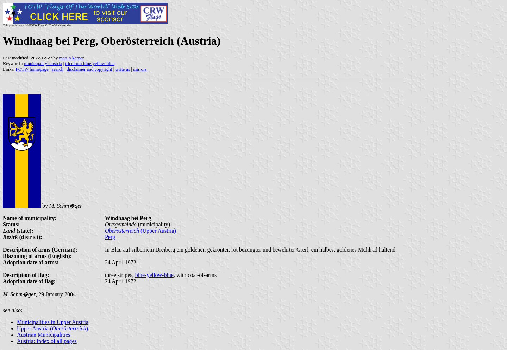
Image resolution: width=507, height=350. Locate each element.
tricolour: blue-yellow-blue (89, 63)
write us (122, 69)
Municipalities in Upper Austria (52, 322)
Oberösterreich (122, 231)
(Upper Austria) (158, 231)
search (57, 69)
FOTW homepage (31, 69)
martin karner (71, 57)
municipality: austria (43, 63)
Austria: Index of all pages (47, 341)
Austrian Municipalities (43, 335)
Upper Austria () (52, 328)
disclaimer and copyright (89, 69)
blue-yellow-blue (154, 275)
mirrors (139, 69)
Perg (110, 237)
